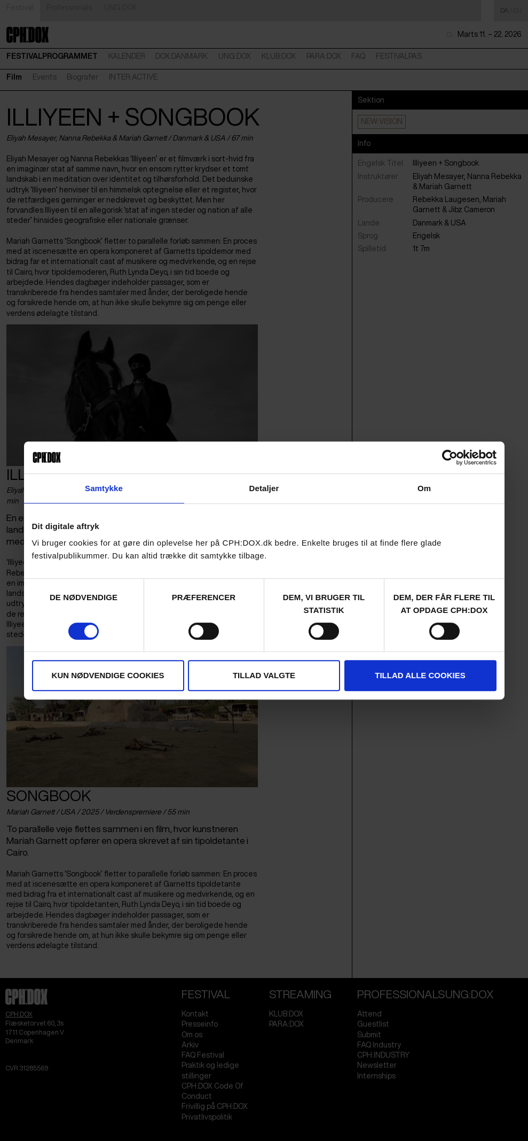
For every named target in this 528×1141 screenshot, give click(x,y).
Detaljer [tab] (264, 488)
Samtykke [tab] (104, 488)
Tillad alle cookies (420, 675)
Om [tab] (424, 488)
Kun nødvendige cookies (108, 675)
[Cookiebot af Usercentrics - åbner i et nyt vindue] (450, 457)
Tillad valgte (264, 675)
